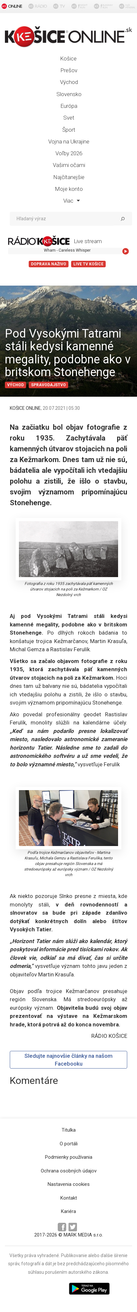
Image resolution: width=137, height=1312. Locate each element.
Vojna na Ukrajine (68, 141)
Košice (68, 58)
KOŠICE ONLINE (25, 408)
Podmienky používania (68, 1157)
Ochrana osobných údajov (69, 1171)
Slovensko (69, 94)
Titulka (69, 1130)
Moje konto (69, 189)
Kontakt (68, 1198)
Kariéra (68, 1211)
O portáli (69, 1144)
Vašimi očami (69, 165)
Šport (68, 129)
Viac (71, 200)
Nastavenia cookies (69, 1184)
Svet (68, 117)
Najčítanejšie (68, 177)
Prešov (68, 70)
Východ (69, 82)
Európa (68, 106)
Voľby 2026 (68, 153)
